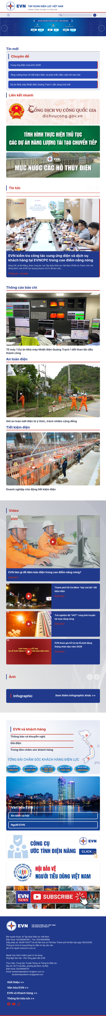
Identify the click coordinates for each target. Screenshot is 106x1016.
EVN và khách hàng (29, 729)
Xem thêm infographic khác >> (75, 695)
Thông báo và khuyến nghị (28, 736)
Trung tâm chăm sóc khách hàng (32, 749)
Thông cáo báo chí (21, 287)
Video (14, 510)
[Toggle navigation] (8, 15)
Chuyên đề (20, 56)
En (98, 15)
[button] (101, 28)
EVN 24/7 (13, 577)
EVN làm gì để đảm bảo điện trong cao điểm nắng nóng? (44, 572)
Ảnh (12, 677)
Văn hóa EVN (22, 807)
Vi (95, 15)
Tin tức (15, 188)
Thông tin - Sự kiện (18, 273)
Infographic (23, 696)
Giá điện (16, 743)
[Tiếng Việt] (34, 5)
